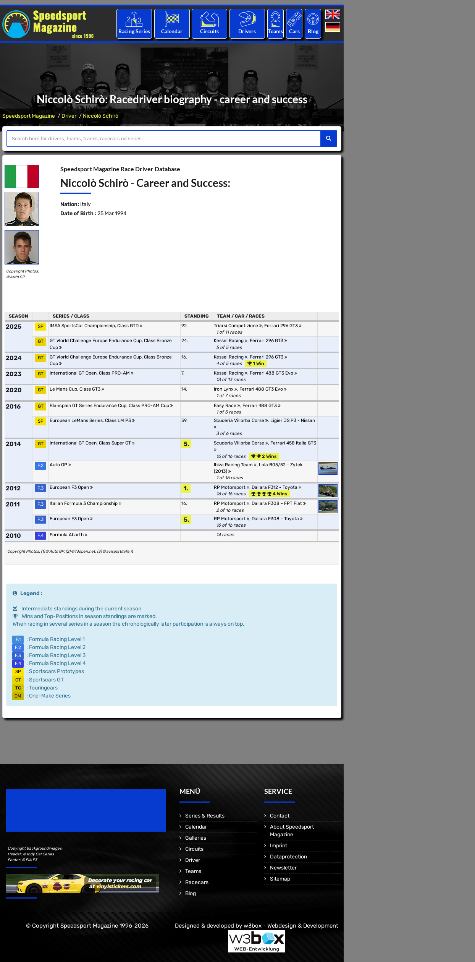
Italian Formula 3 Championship (85, 503)
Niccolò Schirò (100, 116)
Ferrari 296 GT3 (283, 325)
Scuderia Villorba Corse (241, 420)
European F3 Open (71, 487)
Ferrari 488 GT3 (261, 405)
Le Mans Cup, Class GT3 (77, 389)
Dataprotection (288, 856)
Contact (279, 816)
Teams (275, 31)
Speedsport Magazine (28, 116)
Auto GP (60, 464)
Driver (68, 116)
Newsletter (283, 868)
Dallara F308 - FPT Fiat (279, 503)
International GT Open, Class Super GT (92, 443)
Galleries (195, 838)
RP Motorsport (231, 487)
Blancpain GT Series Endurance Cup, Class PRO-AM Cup (111, 405)
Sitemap (280, 879)
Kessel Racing (230, 340)
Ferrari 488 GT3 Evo (273, 373)
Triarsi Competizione (238, 325)
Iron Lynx (225, 389)
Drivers (247, 31)
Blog (313, 31)
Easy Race (227, 405)
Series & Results (205, 816)
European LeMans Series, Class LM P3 (92, 420)
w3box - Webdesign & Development (291, 925)
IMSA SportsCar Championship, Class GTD (96, 325)
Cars (294, 31)
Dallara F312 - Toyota (276, 487)
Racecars (196, 882)
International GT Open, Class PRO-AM (92, 373)
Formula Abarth (68, 534)
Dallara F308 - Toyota (277, 518)
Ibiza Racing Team (235, 464)
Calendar (172, 31)
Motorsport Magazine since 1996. (49, 815)
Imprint (278, 845)
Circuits (209, 31)
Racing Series (134, 31)
